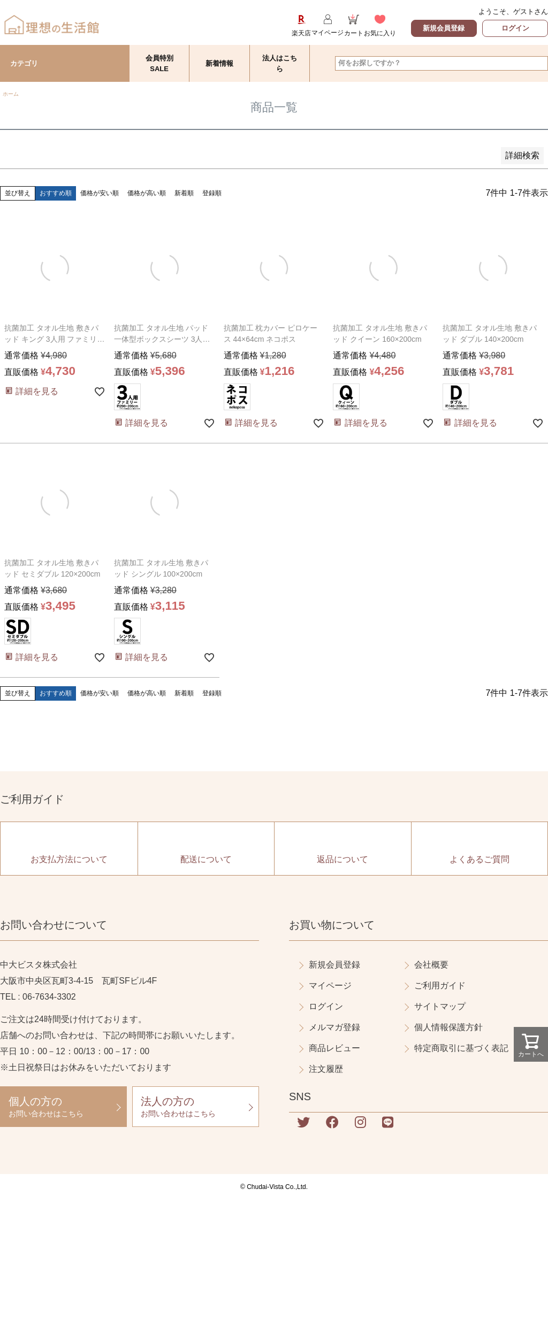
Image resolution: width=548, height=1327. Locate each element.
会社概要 (431, 964)
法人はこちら (279, 63)
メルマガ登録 (334, 1027)
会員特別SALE (159, 63)
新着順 (184, 193)
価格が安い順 (99, 193)
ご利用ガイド (440, 985)
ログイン (515, 28)
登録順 (212, 193)
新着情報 (219, 63)
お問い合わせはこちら (63, 1106)
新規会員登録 (444, 28)
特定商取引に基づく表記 (461, 1048)
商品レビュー (334, 1048)
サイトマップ (440, 1006)
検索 (539, 63)
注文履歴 (326, 1068)
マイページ (330, 985)
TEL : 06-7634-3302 (38, 996)
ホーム (11, 94)
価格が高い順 (146, 193)
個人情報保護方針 (448, 1027)
